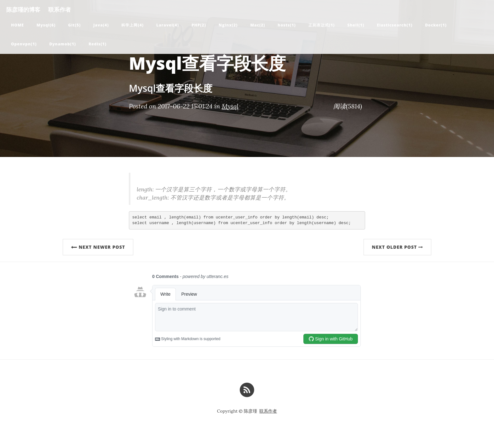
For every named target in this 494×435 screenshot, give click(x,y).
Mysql (230, 106)
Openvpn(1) (24, 44)
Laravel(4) (167, 25)
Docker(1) (436, 25)
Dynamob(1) (62, 44)
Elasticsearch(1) (394, 25)
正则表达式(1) (321, 25)
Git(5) (74, 25)
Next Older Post (397, 247)
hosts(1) (287, 25)
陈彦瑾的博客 (23, 9)
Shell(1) (356, 25)
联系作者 (59, 9)
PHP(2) (199, 25)
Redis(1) (97, 44)
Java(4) (101, 25)
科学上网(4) (132, 25)
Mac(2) (257, 25)
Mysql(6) (46, 25)
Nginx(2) (228, 25)
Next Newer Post (98, 247)
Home (17, 25)
